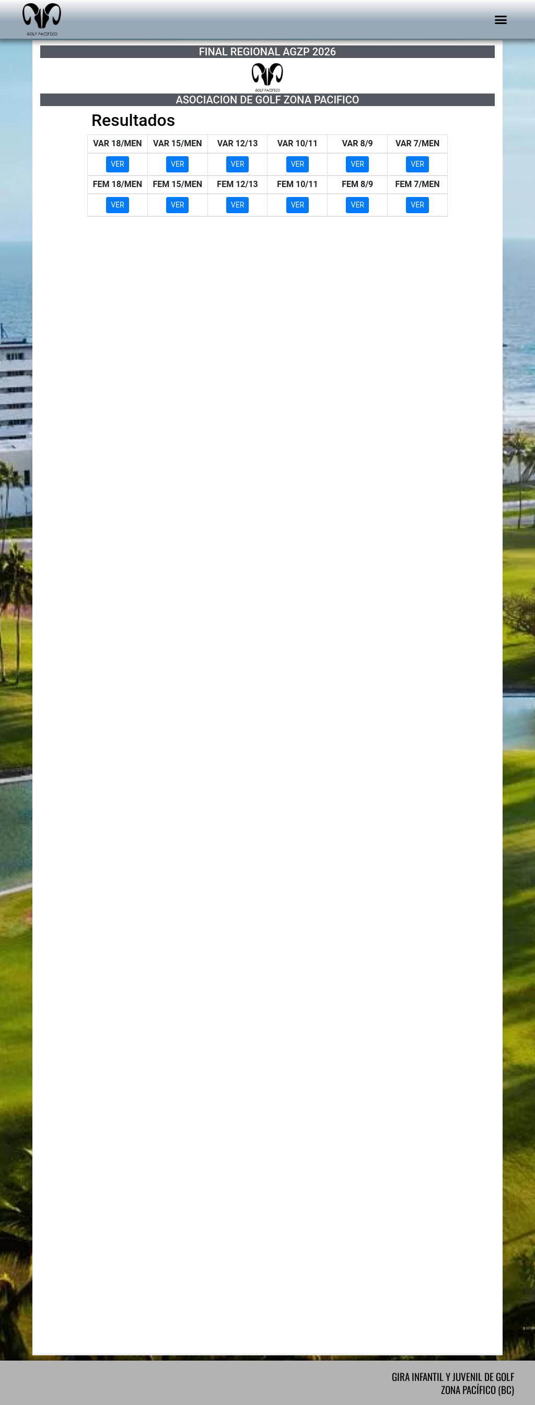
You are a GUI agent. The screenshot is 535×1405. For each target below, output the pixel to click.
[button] (501, 19)
